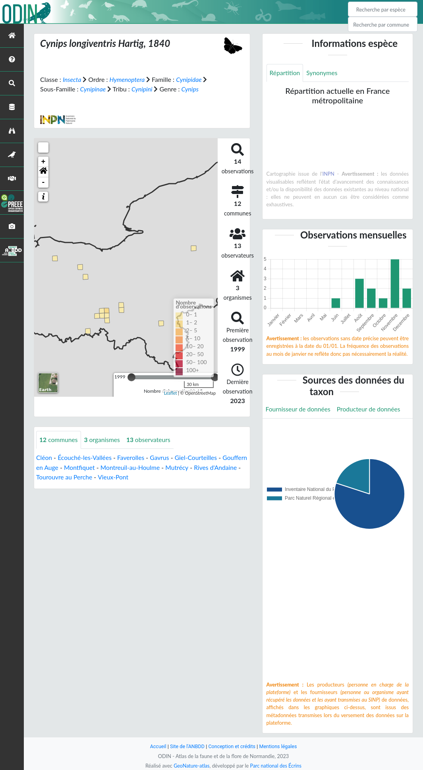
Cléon (44, 457)
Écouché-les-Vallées (85, 457)
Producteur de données (370, 409)
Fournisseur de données (299, 409)
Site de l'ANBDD (186, 746)
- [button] (43, 182)
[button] (43, 172)
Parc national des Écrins (276, 765)
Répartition (285, 73)
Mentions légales (279, 746)
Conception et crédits (232, 746)
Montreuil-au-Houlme (158, 467)
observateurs (150, 439)
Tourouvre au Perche (97, 476)
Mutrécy (206, 467)
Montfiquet (107, 467)
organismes (103, 439)
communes (59, 439)
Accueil (157, 746)
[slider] (131, 377)
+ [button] (43, 161)
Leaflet (170, 392)
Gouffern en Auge (60, 467)
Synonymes (323, 73)
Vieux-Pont (147, 476)
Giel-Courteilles (198, 457)
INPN (328, 174)
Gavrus (162, 457)
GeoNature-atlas (191, 765)
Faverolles (133, 457)
